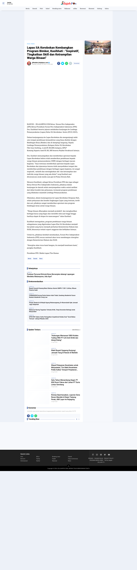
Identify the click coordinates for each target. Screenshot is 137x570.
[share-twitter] (62, 63)
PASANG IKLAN (98, 458)
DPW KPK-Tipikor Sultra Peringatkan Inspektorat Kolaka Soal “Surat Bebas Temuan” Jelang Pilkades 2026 (52, 318)
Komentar (76, 63)
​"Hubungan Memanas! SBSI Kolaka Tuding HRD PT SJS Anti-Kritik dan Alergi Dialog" (64, 337)
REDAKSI (90, 458)
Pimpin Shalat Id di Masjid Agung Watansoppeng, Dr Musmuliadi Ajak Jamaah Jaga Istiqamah (53, 303)
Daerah (35, 8)
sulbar (75, 8)
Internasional (24, 461)
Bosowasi (83, 8)
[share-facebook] (58, 63)
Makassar (67, 8)
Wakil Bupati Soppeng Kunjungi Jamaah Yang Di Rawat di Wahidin (64, 351)
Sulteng (99, 8)
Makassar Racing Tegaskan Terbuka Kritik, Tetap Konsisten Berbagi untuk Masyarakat (52, 310)
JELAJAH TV (100, 462)
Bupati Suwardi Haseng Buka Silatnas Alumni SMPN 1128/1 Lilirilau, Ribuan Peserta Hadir (52, 289)
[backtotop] (68, 466)
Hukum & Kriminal (73, 458)
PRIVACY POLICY (108, 458)
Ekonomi (91, 8)
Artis (21, 456)
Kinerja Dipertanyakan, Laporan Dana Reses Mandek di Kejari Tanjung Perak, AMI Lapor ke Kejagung (65, 397)
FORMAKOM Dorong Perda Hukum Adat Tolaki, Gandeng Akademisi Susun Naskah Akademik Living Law (52, 296)
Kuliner (38, 461)
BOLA (37, 456)
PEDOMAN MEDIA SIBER (96, 460)
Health (54, 458)
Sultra (107, 8)
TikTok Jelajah (108, 460)
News (40, 258)
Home (28, 43)
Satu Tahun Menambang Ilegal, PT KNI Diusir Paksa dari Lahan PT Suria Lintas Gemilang (65, 382)
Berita (28, 8)
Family (38, 458)
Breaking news (56, 8)
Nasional (54, 461)
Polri (41, 8)
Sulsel (47, 8)
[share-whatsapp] (66, 63)
